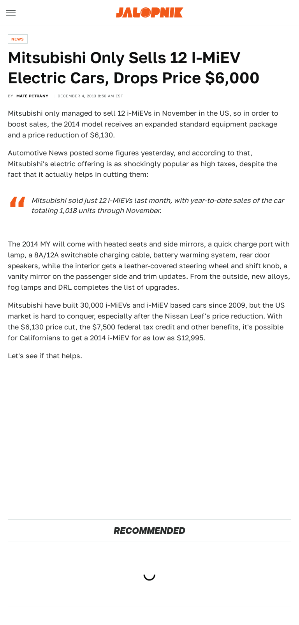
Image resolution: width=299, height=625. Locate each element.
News (17, 39)
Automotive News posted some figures (73, 153)
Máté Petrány (32, 95)
